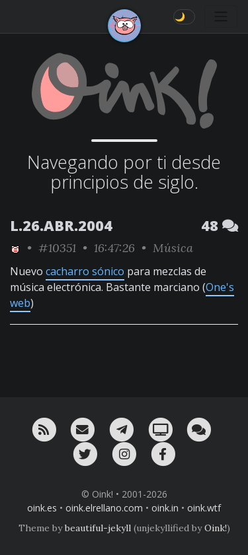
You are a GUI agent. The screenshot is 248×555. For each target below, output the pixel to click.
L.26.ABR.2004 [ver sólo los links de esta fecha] (61, 225)
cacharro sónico (85, 271)
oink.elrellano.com (104, 508)
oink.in (165, 508)
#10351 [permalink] (57, 247)
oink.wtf (204, 508)
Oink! (215, 528)
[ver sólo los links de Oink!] (15, 247)
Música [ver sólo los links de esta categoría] (173, 247)
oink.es (42, 508)
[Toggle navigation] (220, 16)
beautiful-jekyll (98, 528)
